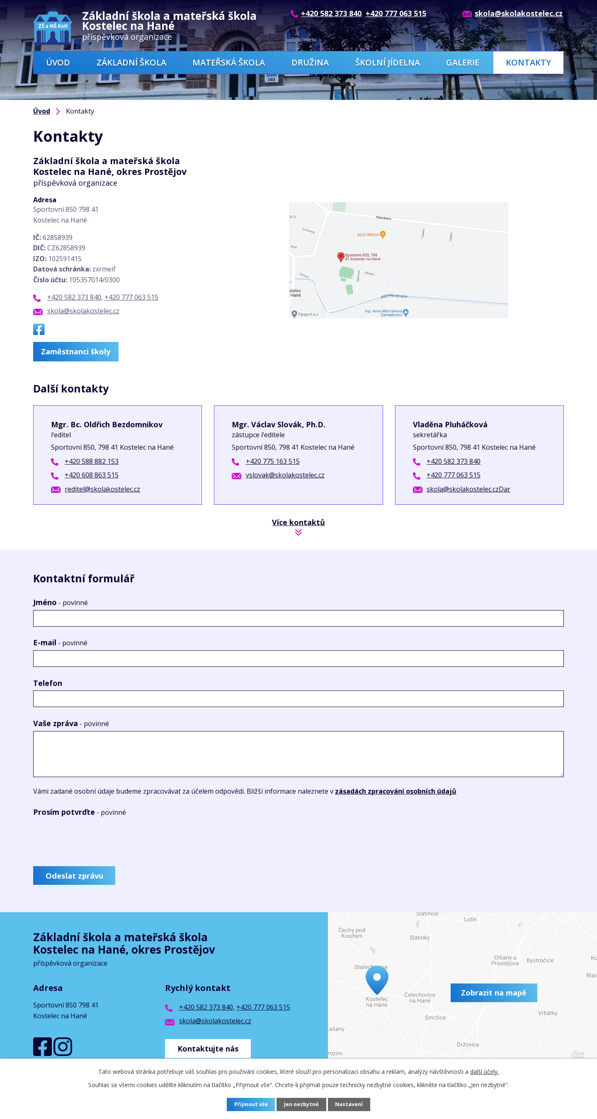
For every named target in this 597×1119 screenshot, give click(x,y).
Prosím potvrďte (79, 811)
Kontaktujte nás (211, 1048)
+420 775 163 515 (273, 460)
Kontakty (528, 62)
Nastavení (352, 1105)
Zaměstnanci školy (79, 351)
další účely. (484, 1071)
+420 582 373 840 (74, 297)
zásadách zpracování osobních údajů (395, 790)
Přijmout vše (248, 1105)
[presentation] (96, 838)
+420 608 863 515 (92, 474)
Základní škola (131, 62)
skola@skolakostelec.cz (83, 310)
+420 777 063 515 (131, 297)
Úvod (58, 62)
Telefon (47, 682)
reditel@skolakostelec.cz (102, 488)
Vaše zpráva (71, 722)
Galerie (462, 62)
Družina (310, 62)
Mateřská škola (228, 62)
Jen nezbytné (302, 1105)
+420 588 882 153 (92, 460)
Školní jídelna (387, 62)
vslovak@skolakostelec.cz (285, 474)
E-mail (60, 642)
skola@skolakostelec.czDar (468, 488)
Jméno (60, 601)
